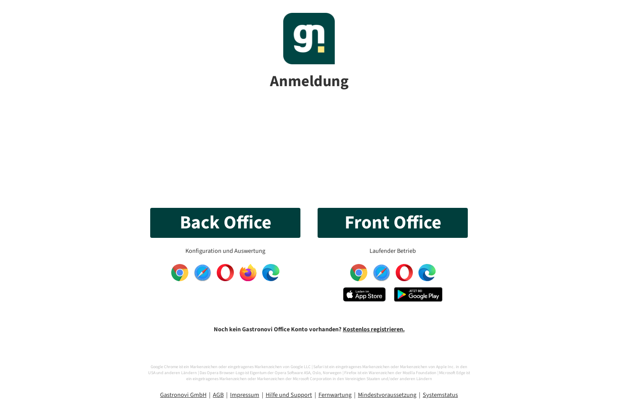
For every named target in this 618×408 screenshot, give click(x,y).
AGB (218, 394)
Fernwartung (334, 394)
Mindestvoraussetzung (387, 394)
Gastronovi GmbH (183, 394)
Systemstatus (440, 394)
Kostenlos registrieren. (374, 329)
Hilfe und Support (289, 394)
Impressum (244, 394)
